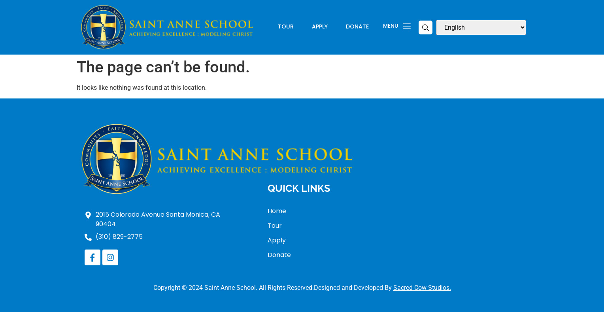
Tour (286, 27)
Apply (320, 27)
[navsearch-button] (425, 27)
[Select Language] (481, 27)
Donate (357, 27)
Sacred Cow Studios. (422, 287)
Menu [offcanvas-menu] (397, 26)
